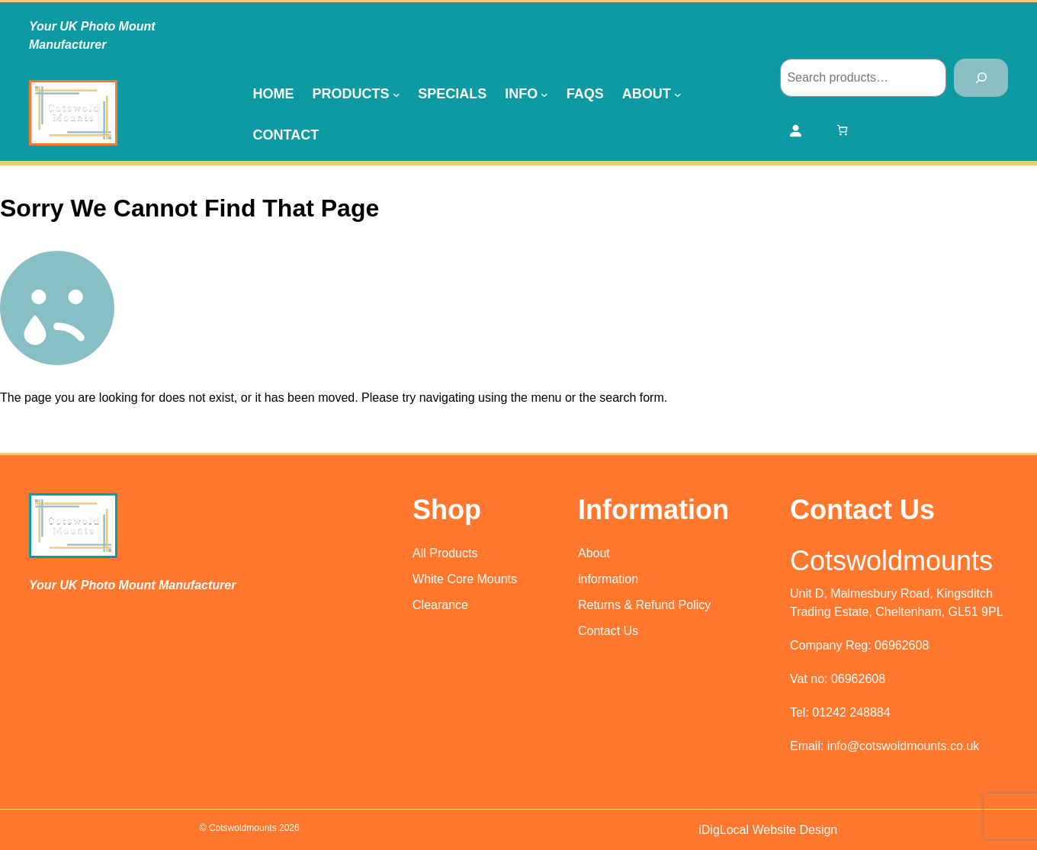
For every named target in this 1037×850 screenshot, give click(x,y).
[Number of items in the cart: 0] (842, 130)
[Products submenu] (396, 94)
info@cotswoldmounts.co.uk (903, 745)
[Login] (795, 130)
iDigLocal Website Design (767, 829)
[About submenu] (678, 94)
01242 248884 (851, 712)
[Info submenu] (544, 94)
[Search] (981, 77)
